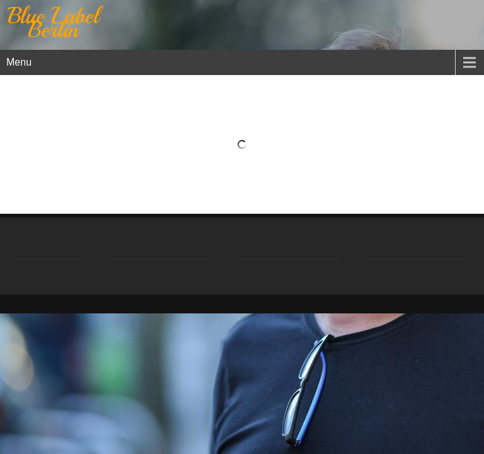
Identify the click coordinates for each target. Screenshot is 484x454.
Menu (19, 62)
